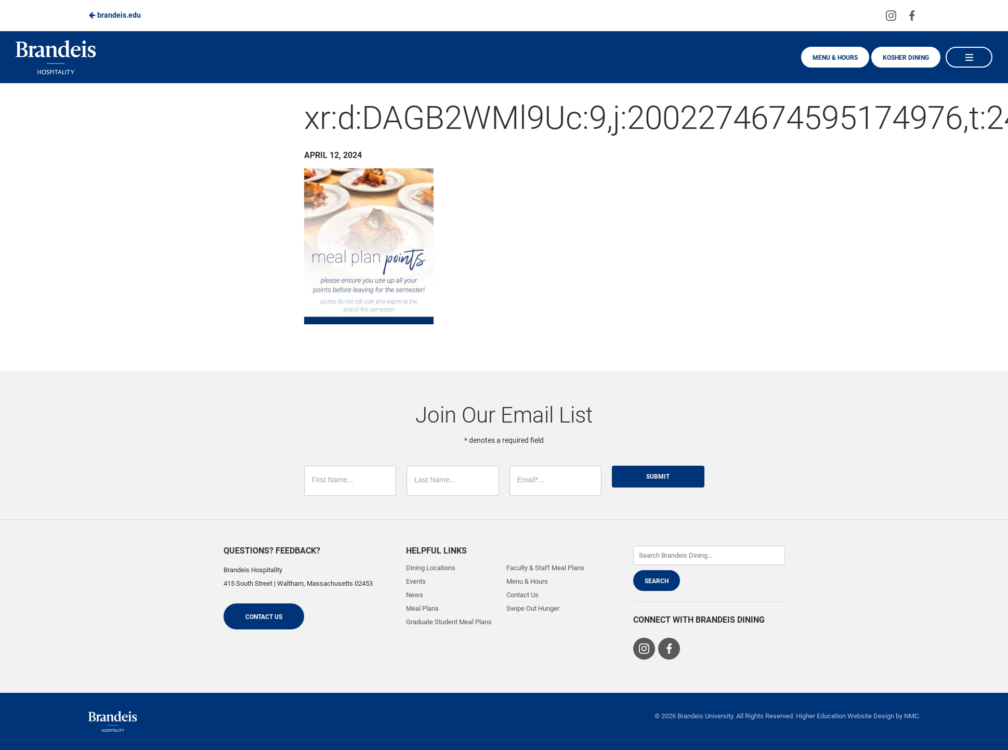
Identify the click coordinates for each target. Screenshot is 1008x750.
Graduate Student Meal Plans (449, 622)
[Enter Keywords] (709, 555)
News (414, 595)
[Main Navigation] (969, 57)
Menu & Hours (835, 57)
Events (416, 581)
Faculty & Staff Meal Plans (545, 568)
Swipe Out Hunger (532, 608)
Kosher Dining (906, 57)
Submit (658, 476)
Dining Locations (430, 568)
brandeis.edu (114, 15)
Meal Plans (422, 608)
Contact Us (263, 617)
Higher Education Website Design (845, 716)
